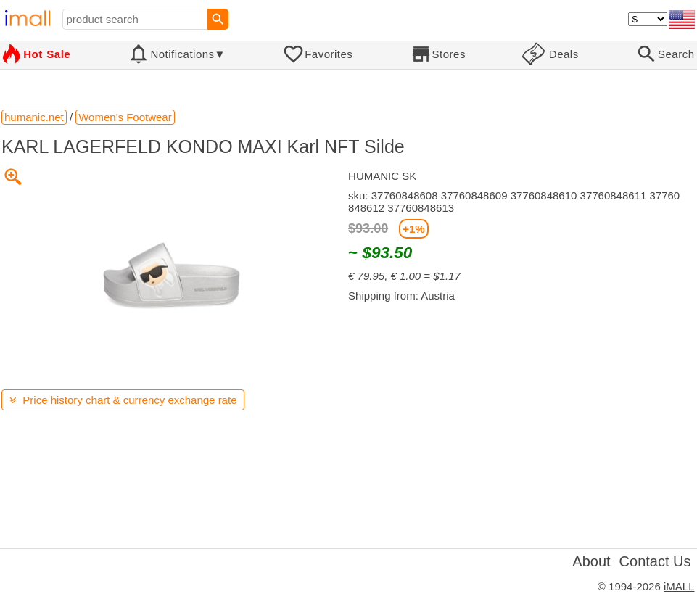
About (591, 561)
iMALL (679, 586)
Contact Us (655, 561)
